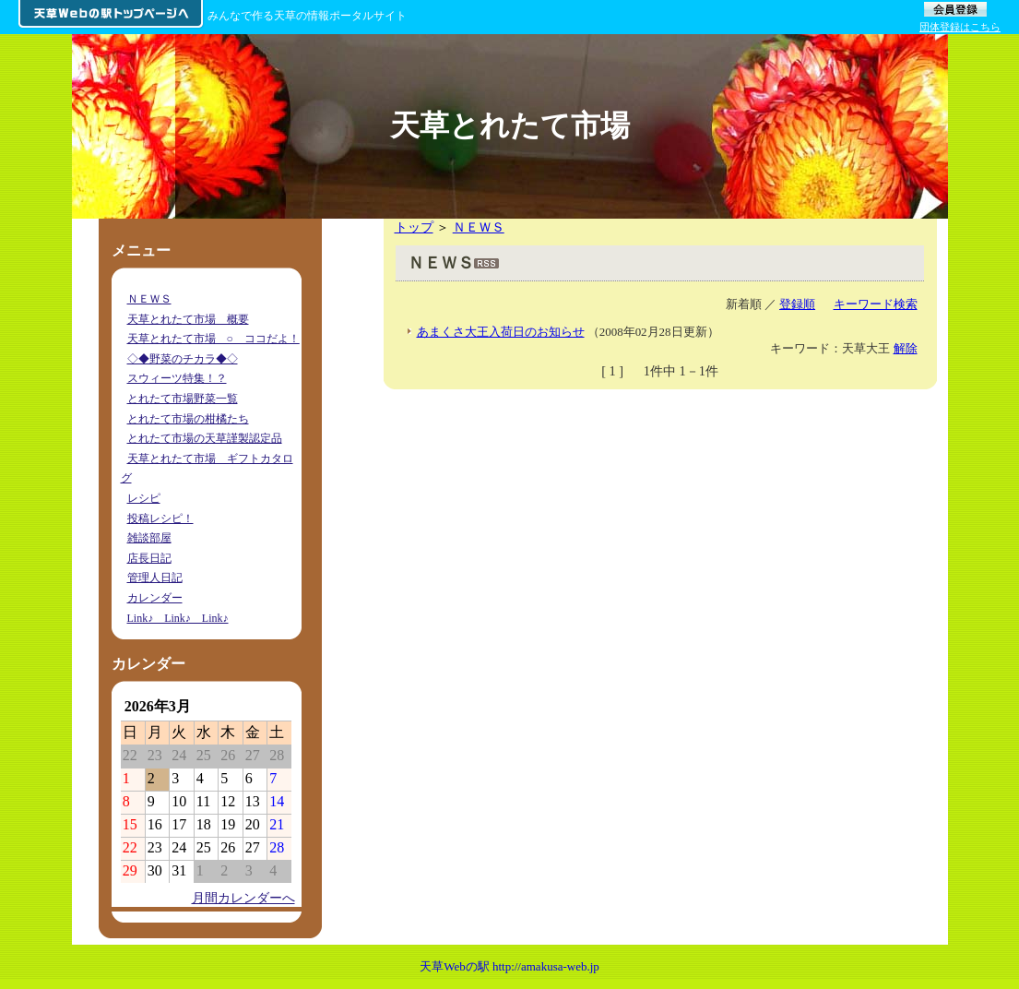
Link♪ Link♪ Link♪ (178, 618)
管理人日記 (155, 577)
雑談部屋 (149, 537)
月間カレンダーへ (243, 897)
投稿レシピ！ (160, 518)
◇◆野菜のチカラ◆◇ (182, 358)
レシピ (143, 498)
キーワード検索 (876, 304)
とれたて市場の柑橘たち (188, 418)
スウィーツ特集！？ (177, 378)
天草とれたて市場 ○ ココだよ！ (213, 338)
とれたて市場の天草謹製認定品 (204, 438)
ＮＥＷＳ (478, 227)
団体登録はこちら (960, 26)
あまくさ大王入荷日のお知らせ (501, 332)
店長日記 (149, 558)
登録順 (797, 304)
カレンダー (155, 597)
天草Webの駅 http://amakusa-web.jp (509, 966)
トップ (414, 227)
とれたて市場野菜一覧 (182, 398)
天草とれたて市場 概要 (188, 319)
